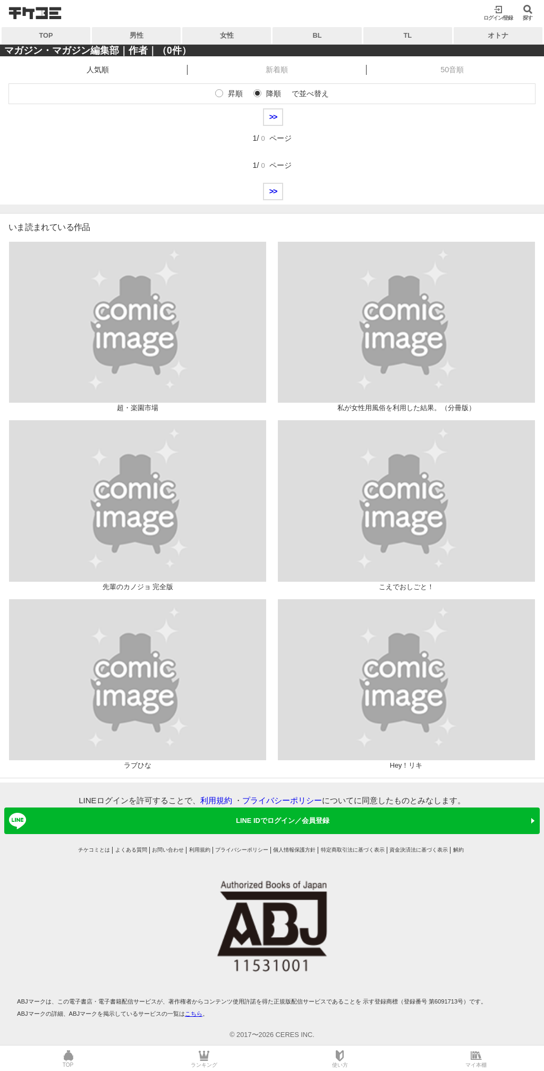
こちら (193, 1013)
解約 (458, 850)
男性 (136, 35)
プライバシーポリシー (282, 800)
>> (273, 117)
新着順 (277, 69)
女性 (227, 35)
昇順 (235, 93)
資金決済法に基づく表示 (418, 850)
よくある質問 (131, 850)
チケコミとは (94, 850)
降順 (273, 93)
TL (407, 35)
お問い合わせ (168, 850)
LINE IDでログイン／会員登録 (167, 821)
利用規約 (216, 800)
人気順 (98, 69)
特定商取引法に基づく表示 (353, 850)
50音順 (452, 69)
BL (317, 35)
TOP (46, 35)
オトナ (498, 35)
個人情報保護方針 (294, 850)
